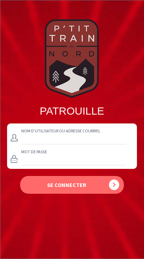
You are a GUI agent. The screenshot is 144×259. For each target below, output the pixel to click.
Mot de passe (34, 151)
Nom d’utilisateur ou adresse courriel (60, 130)
